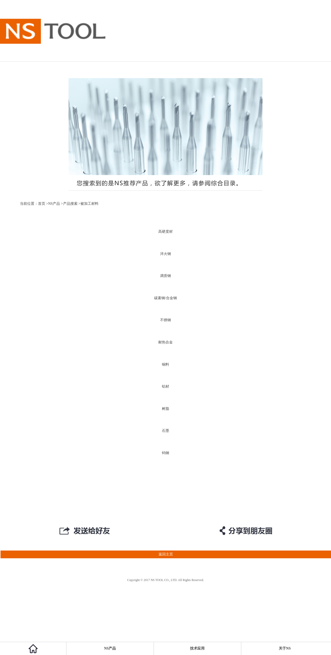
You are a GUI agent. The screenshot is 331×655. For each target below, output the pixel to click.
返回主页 (86, 554)
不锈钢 (165, 320)
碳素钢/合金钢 (165, 298)
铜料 (165, 364)
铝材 (165, 386)
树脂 (165, 409)
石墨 (165, 431)
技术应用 (197, 648)
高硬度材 (165, 232)
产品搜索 (70, 204)
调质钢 (165, 276)
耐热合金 (165, 342)
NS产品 (54, 204)
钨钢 (165, 453)
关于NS (285, 648)
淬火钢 (165, 254)
